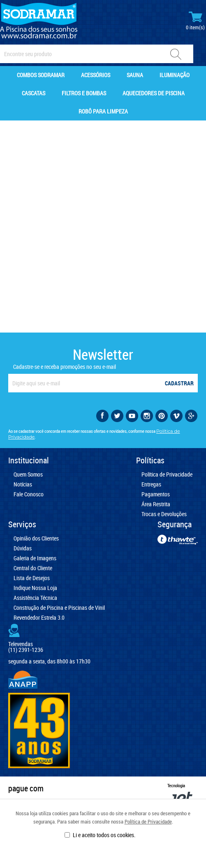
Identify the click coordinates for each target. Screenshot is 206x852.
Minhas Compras (195, 21)
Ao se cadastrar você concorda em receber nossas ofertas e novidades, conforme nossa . (94, 434)
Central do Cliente (33, 568)
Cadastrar (179, 383)
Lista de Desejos (32, 578)
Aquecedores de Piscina (154, 93)
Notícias (23, 484)
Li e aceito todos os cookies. (104, 835)
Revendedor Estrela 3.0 (39, 617)
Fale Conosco (29, 494)
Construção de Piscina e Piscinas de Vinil (59, 607)
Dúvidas (23, 548)
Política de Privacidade (148, 821)
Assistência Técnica (35, 598)
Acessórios (95, 75)
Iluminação (175, 75)
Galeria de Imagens (35, 558)
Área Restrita (155, 504)
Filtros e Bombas (84, 93)
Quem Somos (28, 474)
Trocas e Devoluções (164, 514)
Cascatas (33, 93)
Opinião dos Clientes (36, 538)
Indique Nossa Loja (35, 588)
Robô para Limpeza (103, 111)
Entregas (151, 484)
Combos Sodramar (41, 75)
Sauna (135, 75)
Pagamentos (155, 494)
